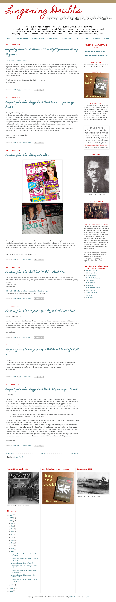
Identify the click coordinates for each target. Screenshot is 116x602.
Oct (12, 529)
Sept (13, 532)
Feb (12, 551)
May (12, 543)
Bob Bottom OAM (91, 273)
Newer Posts (10, 453)
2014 (11, 588)
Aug (12, 534)
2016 (11, 518)
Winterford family (83, 38)
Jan (12, 585)
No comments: (27, 90)
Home (43, 453)
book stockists (67, 38)
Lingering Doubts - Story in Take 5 (28, 155)
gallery (106, 38)
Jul (12, 537)
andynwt (72, 597)
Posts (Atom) (19, 457)
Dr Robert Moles (91, 275)
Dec (12, 523)
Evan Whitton (90, 280)
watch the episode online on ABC (96, 55)
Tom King (89, 295)
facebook (96, 38)
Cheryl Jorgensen (91, 292)
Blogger (86, 597)
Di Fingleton (90, 285)
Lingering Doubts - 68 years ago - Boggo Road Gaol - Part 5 (42, 310)
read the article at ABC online (95, 51)
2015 (11, 521)
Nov (12, 526)
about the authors (21, 38)
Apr (12, 546)
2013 (11, 591)
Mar (12, 548)
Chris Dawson (90, 290)
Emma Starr (90, 297)
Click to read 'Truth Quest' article (16, 60)
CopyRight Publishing (93, 278)
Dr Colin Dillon (90, 283)
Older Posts (75, 453)
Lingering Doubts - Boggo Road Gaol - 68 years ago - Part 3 (41, 389)
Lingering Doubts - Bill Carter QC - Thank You (35, 272)
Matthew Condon (91, 270)
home (9, 38)
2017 (11, 515)
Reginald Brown (38, 38)
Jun (12, 540)
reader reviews (52, 38)
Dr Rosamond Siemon (93, 288)
